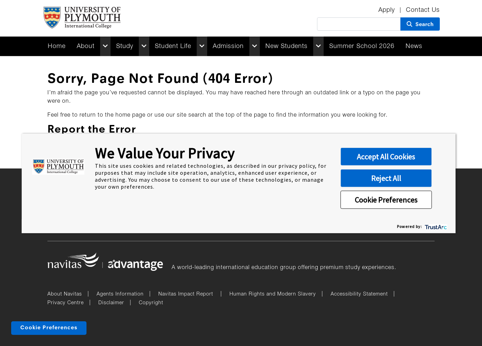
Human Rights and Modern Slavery (272, 294)
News (414, 46)
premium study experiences (357, 267)
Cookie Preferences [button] (386, 200)
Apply (387, 10)
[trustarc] (435, 226)
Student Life (173, 46)
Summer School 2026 (361, 46)
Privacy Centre (65, 303)
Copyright (151, 303)
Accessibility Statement (359, 294)
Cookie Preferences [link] (48, 328)
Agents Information (120, 294)
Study (124, 46)
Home (57, 46)
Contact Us (423, 10)
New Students (286, 46)
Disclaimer (111, 303)
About (86, 46)
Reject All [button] (386, 178)
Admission (228, 46)
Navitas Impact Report (186, 294)
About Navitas (64, 294)
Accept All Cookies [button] (386, 157)
